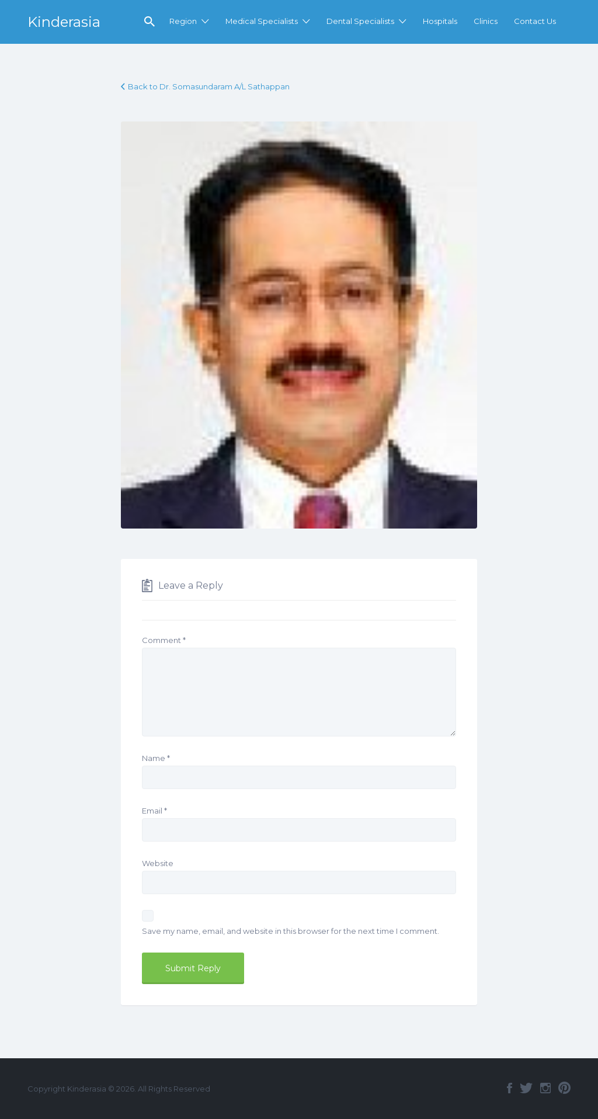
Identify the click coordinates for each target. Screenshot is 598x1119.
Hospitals (440, 21)
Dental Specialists (360, 21)
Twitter (526, 1088)
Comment (164, 640)
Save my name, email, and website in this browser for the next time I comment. (290, 931)
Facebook (509, 1088)
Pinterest (564, 1088)
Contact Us (535, 21)
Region (183, 21)
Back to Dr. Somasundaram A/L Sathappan (209, 86)
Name (156, 758)
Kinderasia (63, 21)
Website (157, 863)
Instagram (545, 1088)
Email (154, 810)
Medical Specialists (261, 21)
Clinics (486, 21)
